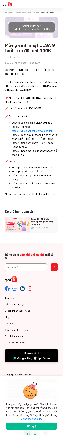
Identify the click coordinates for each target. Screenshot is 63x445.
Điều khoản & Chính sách (17, 329)
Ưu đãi (36, 12)
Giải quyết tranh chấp (15, 342)
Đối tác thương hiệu (23, 12)
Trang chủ (9, 12)
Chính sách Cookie (31, 418)
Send (54, 267)
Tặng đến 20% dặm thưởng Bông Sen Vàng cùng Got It (42, 221)
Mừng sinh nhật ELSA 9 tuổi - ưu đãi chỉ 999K (49, 12)
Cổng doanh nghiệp (14, 304)
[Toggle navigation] (58, 4)
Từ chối (31, 434)
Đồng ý (31, 426)
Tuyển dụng (10, 298)
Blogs (8, 317)
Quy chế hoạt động (14, 336)
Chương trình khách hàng (17, 310)
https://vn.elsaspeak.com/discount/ (32, 130)
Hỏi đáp (9, 323)
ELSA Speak (12, 56)
